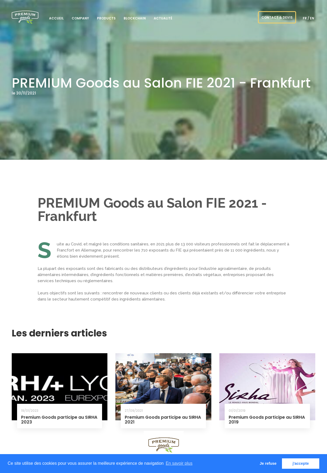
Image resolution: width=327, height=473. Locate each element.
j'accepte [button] (301, 463)
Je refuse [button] (268, 463)
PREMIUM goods (25, 17)
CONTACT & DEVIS (277, 17)
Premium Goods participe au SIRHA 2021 (163, 419)
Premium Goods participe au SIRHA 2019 (267, 419)
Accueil (56, 18)
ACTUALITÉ (163, 18)
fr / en (308, 18)
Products (106, 18)
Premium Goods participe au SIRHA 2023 (59, 419)
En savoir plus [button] (179, 463)
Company (80, 18)
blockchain (135, 18)
